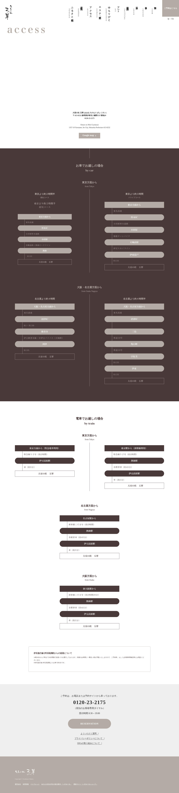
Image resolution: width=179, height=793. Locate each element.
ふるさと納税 (70, 11)
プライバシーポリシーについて (88, 738)
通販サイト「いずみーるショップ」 (85, 784)
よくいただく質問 (88, 733)
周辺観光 (80, 6)
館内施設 (126, 6)
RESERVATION (89, 723)
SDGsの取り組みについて (88, 743)
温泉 (135, 5)
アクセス (89, 11)
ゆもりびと (107, 13)
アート (117, 8)
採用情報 (26, 784)
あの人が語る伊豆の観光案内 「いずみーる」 (56, 784)
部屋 (153, 5)
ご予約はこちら (170, 8)
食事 (144, 5)
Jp (168, 19)
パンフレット (35, 784)
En (173, 19)
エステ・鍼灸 (98, 10)
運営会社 (18, 784)
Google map (88, 135)
